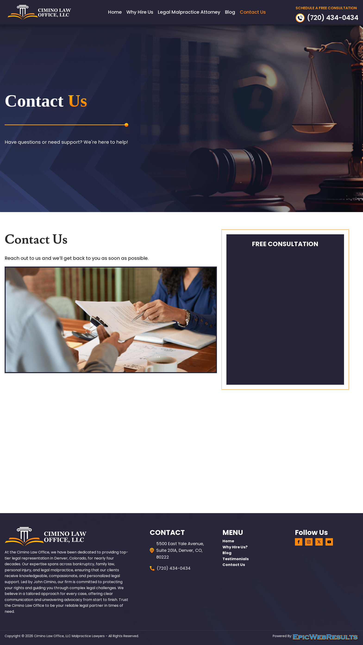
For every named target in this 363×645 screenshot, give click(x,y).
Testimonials (235, 559)
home (228, 541)
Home (115, 12)
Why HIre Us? (234, 547)
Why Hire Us (139, 12)
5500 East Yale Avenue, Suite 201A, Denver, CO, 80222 (180, 550)
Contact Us (253, 12)
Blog (230, 12)
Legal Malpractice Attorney (189, 12)
